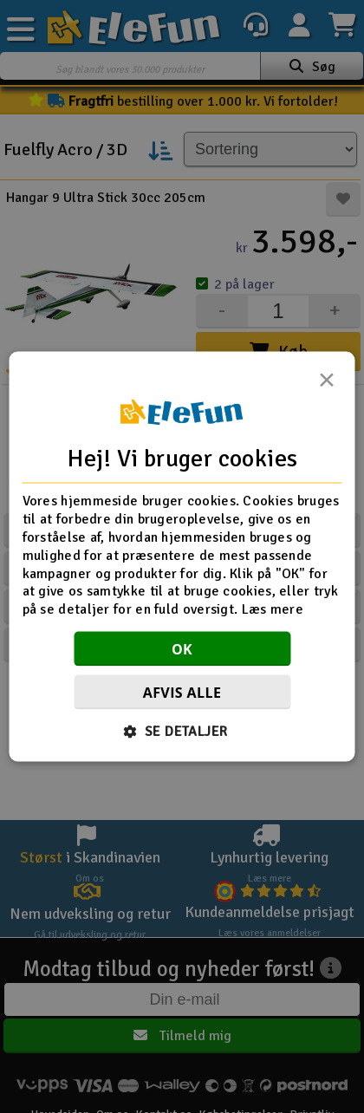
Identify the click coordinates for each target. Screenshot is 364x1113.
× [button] (326, 385)
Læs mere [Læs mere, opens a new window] (272, 609)
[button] (182, 730)
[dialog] (182, 557)
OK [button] (182, 648)
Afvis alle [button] (182, 691)
